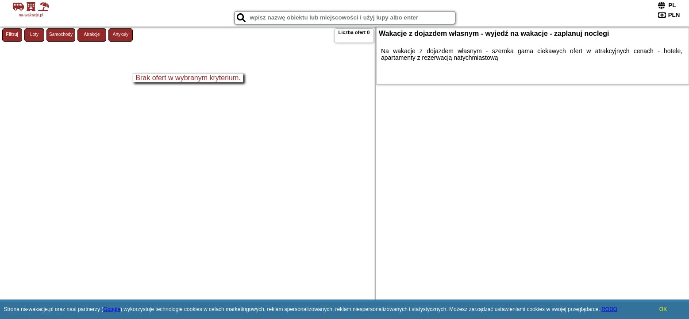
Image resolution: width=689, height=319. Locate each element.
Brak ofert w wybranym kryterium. (187, 78)
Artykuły (121, 34)
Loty (34, 34)
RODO (609, 309)
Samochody (61, 34)
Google (111, 309)
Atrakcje (92, 34)
